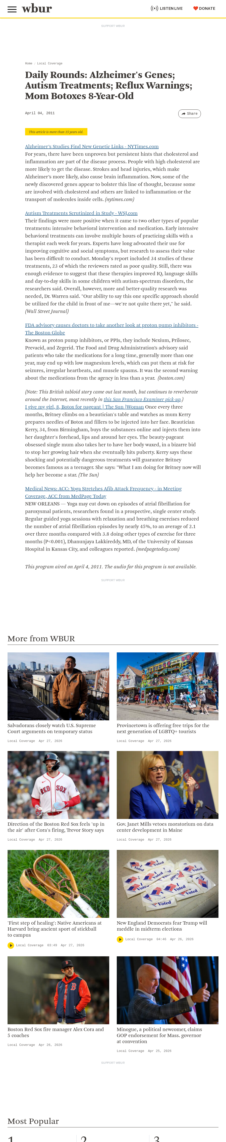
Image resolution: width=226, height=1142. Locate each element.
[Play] (11, 945)
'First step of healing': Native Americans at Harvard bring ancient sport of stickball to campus (55, 929)
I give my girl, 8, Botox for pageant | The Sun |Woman (84, 407)
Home (28, 63)
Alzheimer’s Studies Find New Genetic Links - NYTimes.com (92, 146)
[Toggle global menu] (12, 10)
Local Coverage (50, 63)
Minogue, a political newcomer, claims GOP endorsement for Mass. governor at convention (159, 1035)
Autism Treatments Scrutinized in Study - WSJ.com (81, 213)
